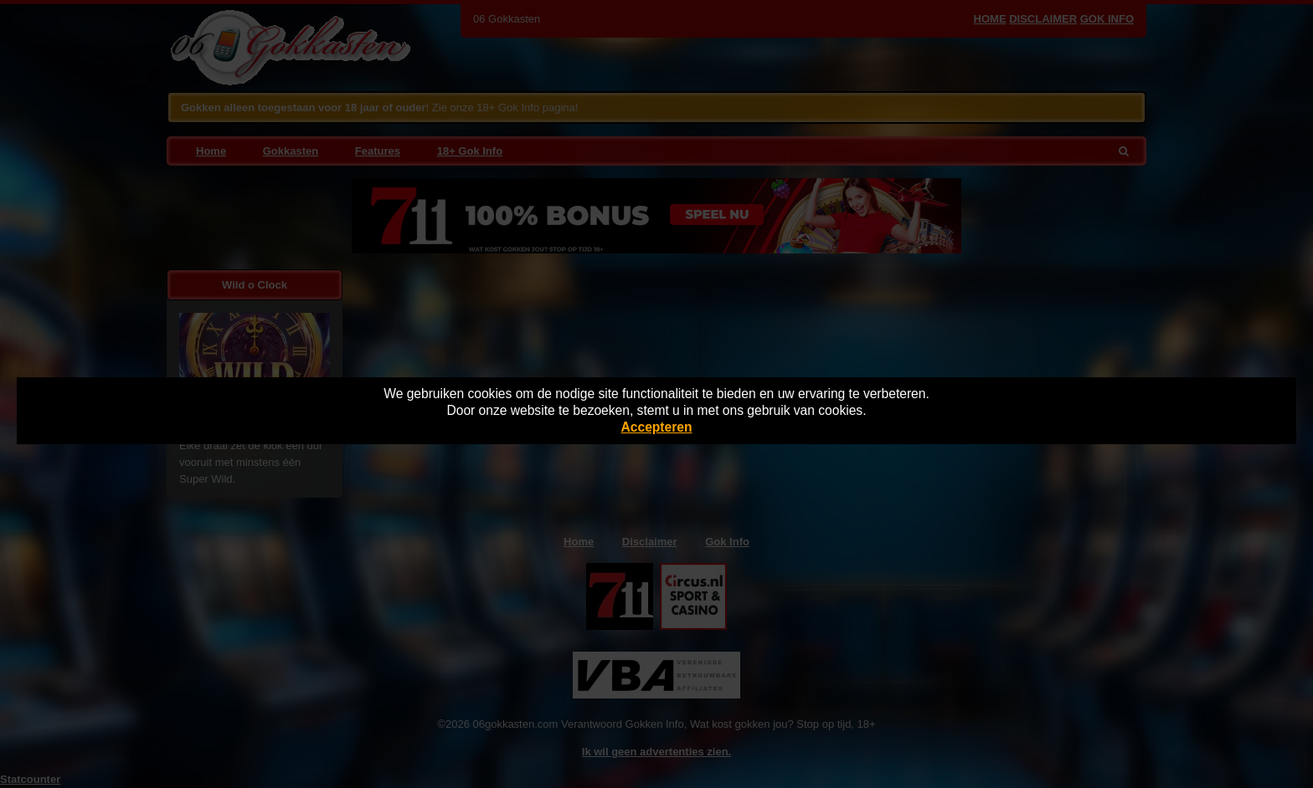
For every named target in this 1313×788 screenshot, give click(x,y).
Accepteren (657, 427)
